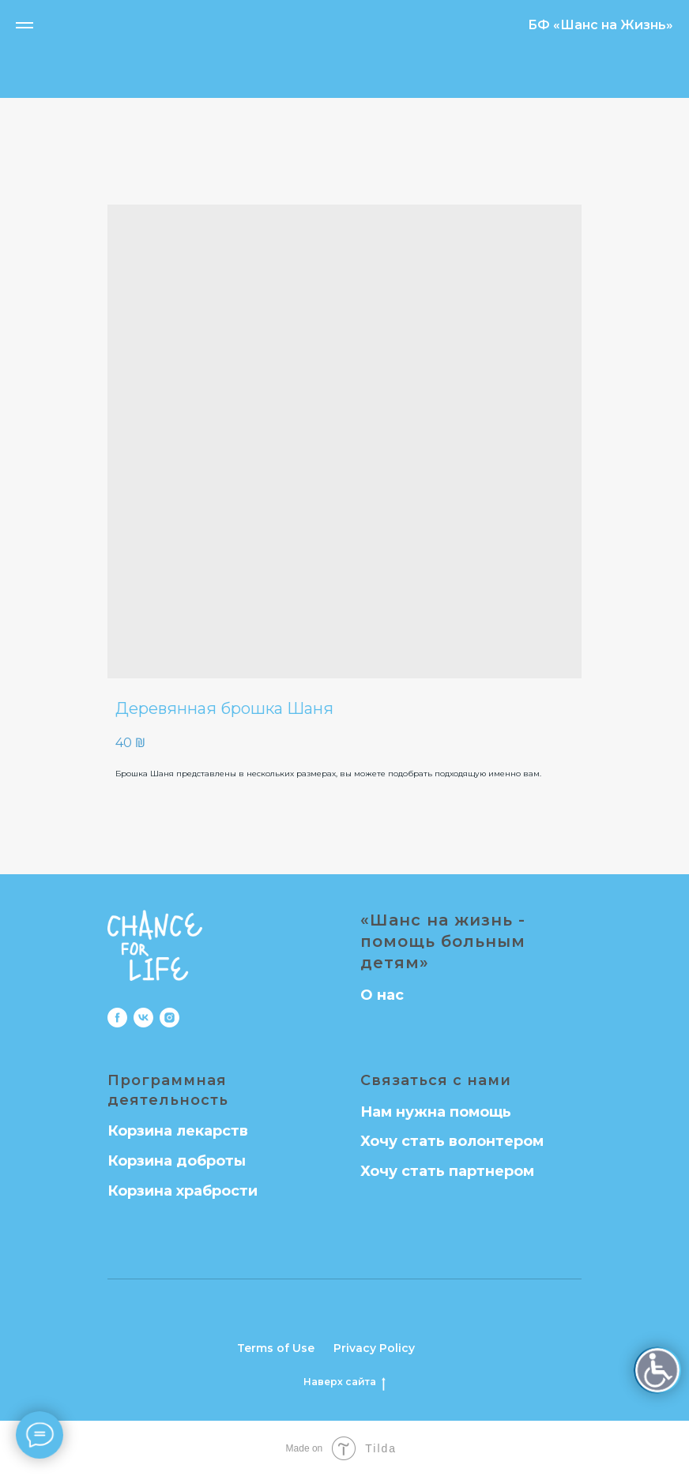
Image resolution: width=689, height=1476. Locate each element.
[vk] (143, 1017)
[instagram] (169, 1017)
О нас (382, 995)
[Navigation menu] (24, 25)
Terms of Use (275, 1348)
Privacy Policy (374, 1348)
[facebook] (117, 1017)
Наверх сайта (344, 1382)
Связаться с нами (435, 1080)
